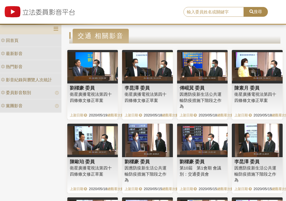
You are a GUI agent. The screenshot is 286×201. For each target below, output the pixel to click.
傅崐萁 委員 (192, 87)
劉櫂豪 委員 (82, 87)
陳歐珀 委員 (82, 161)
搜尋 (255, 11)
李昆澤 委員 (137, 87)
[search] (213, 12)
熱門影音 (12, 66)
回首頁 (9, 40)
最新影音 (12, 53)
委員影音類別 (16, 92)
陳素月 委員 (246, 87)
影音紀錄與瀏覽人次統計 (26, 79)
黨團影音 (12, 105)
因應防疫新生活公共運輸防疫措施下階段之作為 (200, 100)
